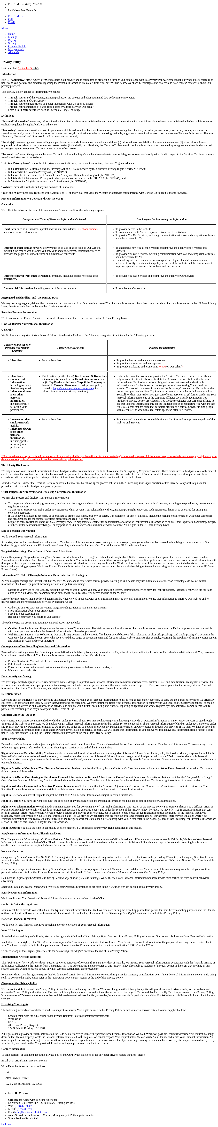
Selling (12, 43)
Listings (12, 37)
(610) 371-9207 (23, 1105)
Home (11, 33)
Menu (4, 28)
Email (11, 22)
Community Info (17, 46)
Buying (12, 40)
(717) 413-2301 (25, 1109)
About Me (13, 52)
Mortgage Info (16, 49)
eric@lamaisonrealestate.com (31, 1112)
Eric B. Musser (16, 16)
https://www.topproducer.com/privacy (73, 388)
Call (10, 19)
